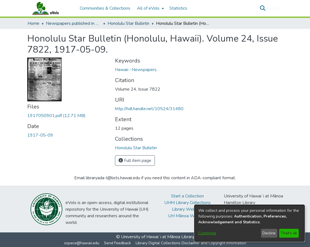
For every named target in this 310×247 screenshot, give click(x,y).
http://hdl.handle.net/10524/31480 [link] (149, 109)
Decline (269, 233)
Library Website (187, 209)
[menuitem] (150, 8)
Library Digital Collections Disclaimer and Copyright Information (191, 243)
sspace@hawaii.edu (81, 243)
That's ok (289, 233)
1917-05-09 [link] (40, 135)
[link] (56, 116)
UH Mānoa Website (187, 216)
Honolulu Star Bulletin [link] (128, 23)
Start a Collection (187, 196)
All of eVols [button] (148, 8)
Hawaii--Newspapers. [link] (136, 70)
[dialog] (249, 223)
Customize (207, 233)
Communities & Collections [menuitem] (105, 8)
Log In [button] (274, 8)
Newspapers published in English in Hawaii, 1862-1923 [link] (73, 23)
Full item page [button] (135, 161)
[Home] (51, 8)
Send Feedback (117, 243)
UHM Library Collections (187, 203)
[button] (262, 8)
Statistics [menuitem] (178, 8)
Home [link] (33, 23)
